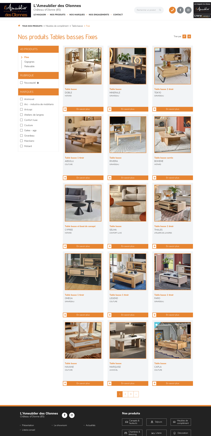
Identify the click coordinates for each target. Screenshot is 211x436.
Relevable (29, 66)
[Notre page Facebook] (180, 10)
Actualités (90, 425)
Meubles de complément (57, 26)
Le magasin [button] (40, 15)
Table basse (77, 26)
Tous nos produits (32, 26)
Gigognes (29, 62)
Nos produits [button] (57, 15)
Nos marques (77, 15)
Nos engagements (99, 15)
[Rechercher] (161, 10)
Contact (118, 15)
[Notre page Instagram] (188, 10)
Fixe (88, 26)
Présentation (28, 425)
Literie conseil (28, 430)
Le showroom (60, 425)
